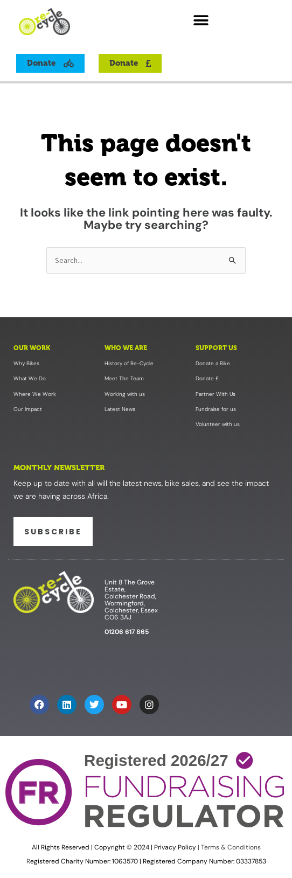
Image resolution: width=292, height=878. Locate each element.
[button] (201, 20)
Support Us (216, 348)
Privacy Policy (175, 847)
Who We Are (126, 348)
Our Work (31, 348)
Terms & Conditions (230, 847)
